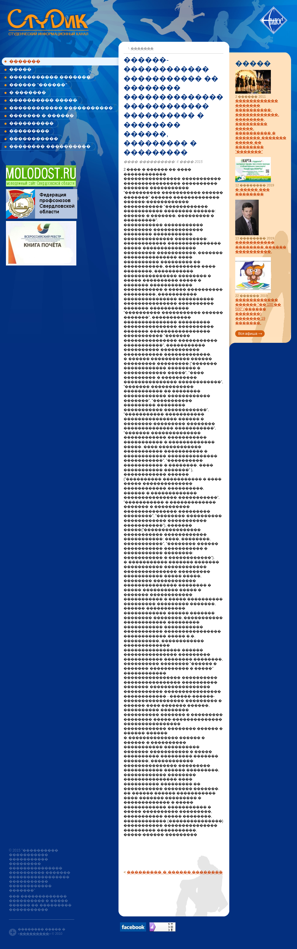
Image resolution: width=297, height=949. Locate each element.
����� (20, 69)
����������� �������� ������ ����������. (260, 247)
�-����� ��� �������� (252, 192)
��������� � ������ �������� (175, 872)
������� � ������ (41, 115)
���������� (31, 123)
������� (24, 61)
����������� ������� (50, 76)
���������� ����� (43, 100)
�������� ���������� (50, 146)
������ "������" (38, 84)
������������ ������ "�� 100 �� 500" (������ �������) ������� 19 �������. (258, 311)
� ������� (27, 92)
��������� (29, 130)
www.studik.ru (47, 21)
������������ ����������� (61, 107)
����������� (33, 138)
